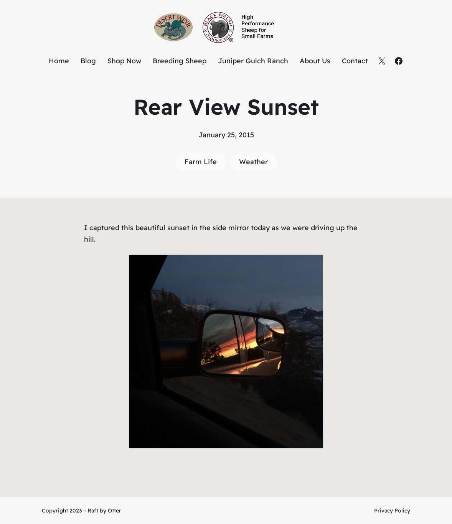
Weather (253, 161)
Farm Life (201, 161)
